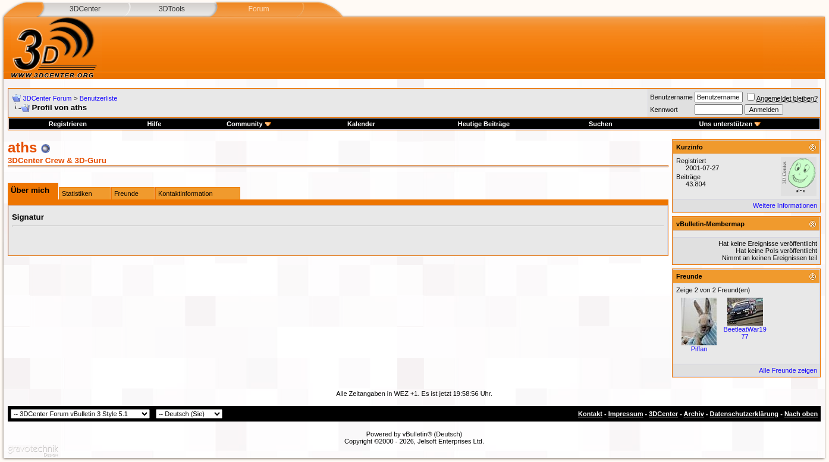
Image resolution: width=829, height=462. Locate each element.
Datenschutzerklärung (744, 413)
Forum (258, 9)
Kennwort (663, 109)
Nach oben (801, 413)
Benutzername (671, 97)
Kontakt (590, 413)
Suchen (601, 123)
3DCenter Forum (47, 98)
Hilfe (154, 123)
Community (249, 123)
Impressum (625, 413)
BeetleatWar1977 (744, 333)
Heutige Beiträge (484, 123)
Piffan (699, 348)
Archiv (694, 413)
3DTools (172, 9)
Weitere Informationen (785, 205)
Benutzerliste (99, 98)
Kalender (361, 123)
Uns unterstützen (730, 123)
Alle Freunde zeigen (788, 370)
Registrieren (68, 123)
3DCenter (85, 9)
